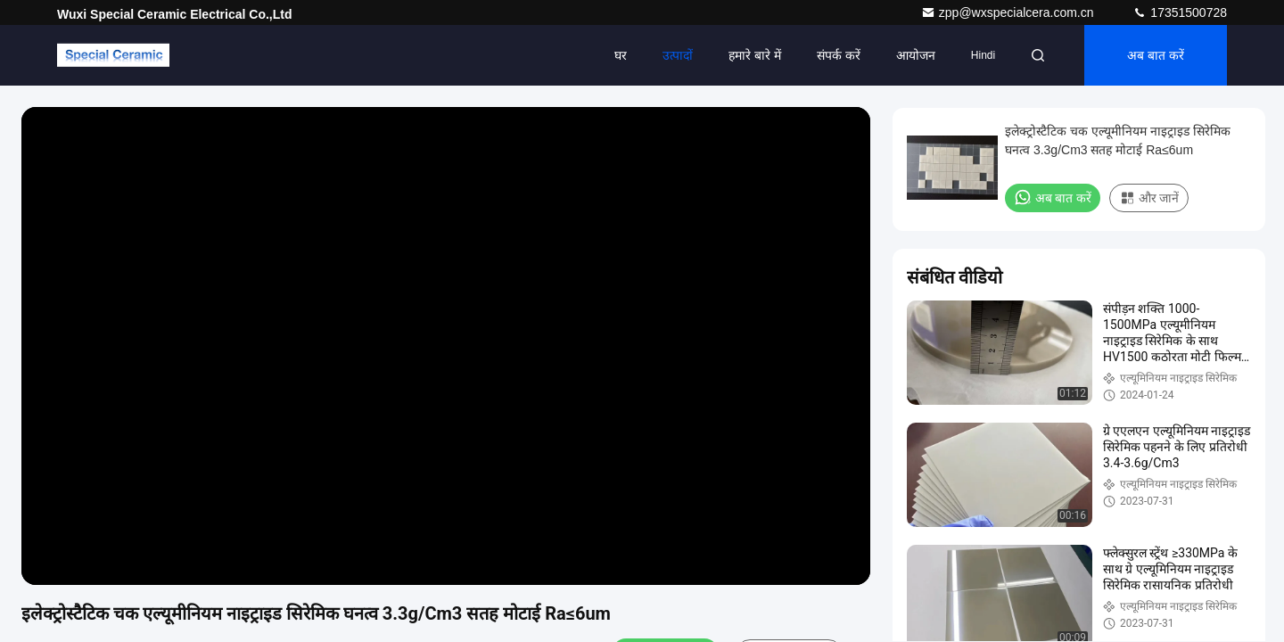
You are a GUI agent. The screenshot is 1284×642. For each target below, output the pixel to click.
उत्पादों (678, 55)
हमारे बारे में (754, 55)
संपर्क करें (838, 55)
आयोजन (915, 55)
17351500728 (1179, 12)
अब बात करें (1155, 55)
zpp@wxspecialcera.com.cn (1009, 12)
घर (620, 55)
